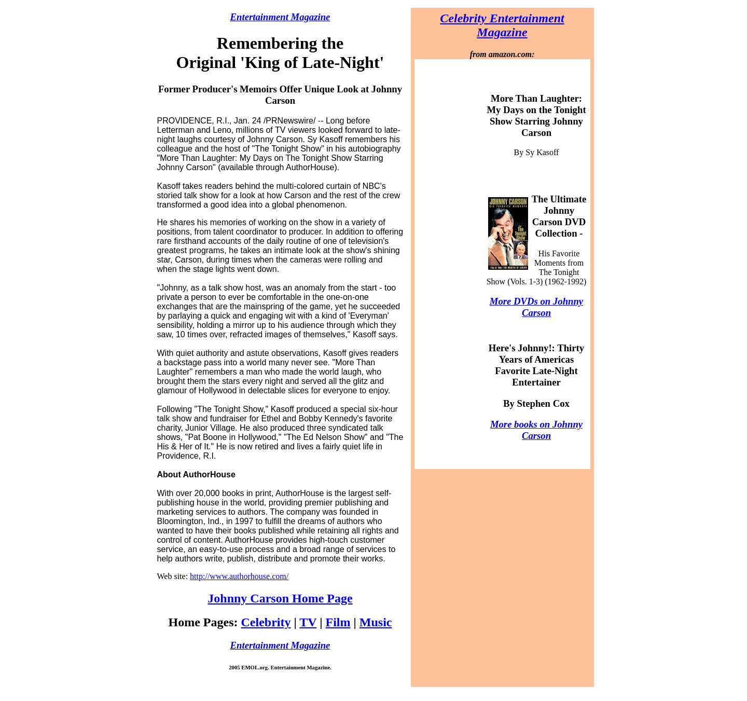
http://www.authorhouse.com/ (239, 576)
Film (338, 622)
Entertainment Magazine (280, 16)
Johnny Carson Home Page (280, 598)
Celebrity (265, 622)
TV (307, 622)
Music (375, 622)
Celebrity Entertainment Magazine (502, 25)
